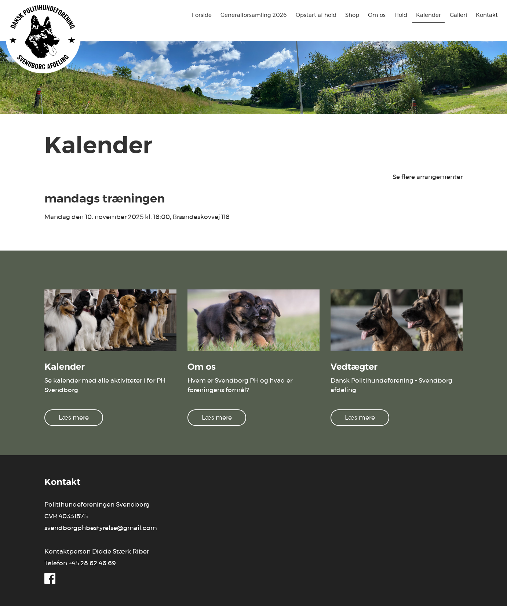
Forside (202, 15)
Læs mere (74, 418)
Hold (400, 15)
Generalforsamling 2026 (253, 15)
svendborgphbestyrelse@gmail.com (100, 528)
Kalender (428, 15)
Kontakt (487, 15)
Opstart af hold (316, 15)
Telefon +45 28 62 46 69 (80, 563)
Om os (377, 15)
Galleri (458, 15)
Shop (352, 15)
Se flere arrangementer (428, 177)
